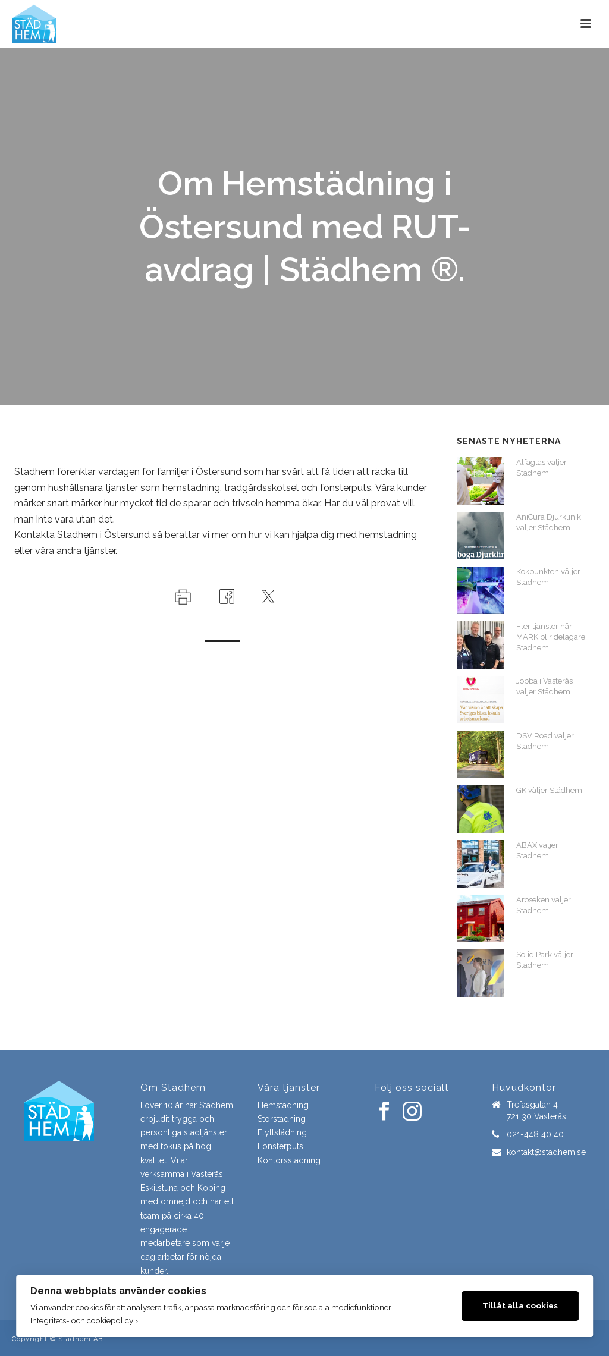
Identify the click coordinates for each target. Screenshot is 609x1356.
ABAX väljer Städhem (537, 850)
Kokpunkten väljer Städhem (548, 577)
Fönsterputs (280, 1146)
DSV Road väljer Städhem (545, 741)
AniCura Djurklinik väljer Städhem (548, 522)
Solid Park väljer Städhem (544, 960)
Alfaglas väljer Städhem (541, 467)
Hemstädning (283, 1105)
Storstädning (282, 1119)
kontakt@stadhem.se (546, 1152)
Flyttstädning (282, 1132)
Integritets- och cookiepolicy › (84, 1320)
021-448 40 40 (535, 1134)
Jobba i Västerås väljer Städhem (544, 686)
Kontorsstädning (289, 1160)
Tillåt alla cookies (520, 1305)
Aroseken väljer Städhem (543, 905)
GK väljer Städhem (549, 790)
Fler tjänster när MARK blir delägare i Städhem (552, 637)
